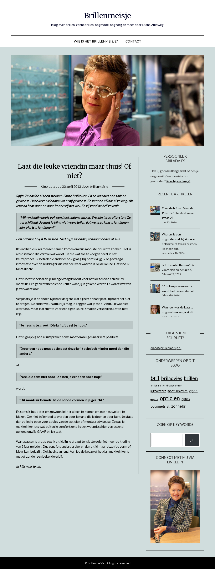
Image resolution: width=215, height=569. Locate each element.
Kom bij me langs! (178, 181)
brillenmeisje (99, 186)
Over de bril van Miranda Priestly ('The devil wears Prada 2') (178, 212)
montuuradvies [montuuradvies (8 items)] (178, 391)
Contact (133, 41)
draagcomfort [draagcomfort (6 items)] (174, 385)
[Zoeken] (192, 440)
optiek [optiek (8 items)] (185, 399)
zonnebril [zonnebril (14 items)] (179, 406)
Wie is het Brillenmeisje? (96, 41)
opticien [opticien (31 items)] (170, 398)
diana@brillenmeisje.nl (165, 348)
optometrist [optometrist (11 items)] (160, 406)
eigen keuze (82, 309)
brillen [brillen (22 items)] (191, 378)
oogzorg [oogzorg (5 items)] (154, 399)
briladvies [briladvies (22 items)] (171, 378)
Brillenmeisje (107, 15)
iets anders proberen (70, 446)
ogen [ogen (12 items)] (193, 390)
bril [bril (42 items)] (154, 377)
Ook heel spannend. (56, 451)
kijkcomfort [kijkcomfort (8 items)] (158, 391)
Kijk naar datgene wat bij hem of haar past (79, 299)
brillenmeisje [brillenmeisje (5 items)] (157, 385)
